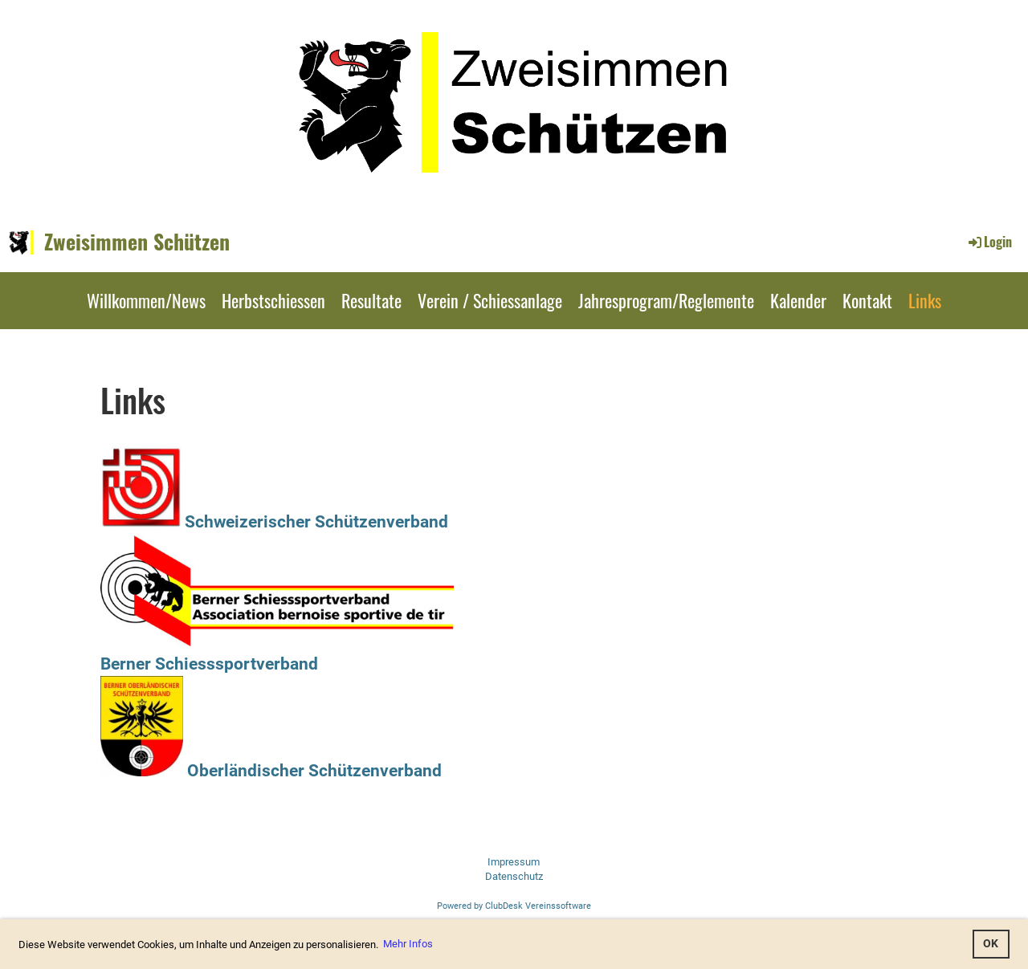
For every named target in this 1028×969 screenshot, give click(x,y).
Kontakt (867, 300)
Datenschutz (514, 876)
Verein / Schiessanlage (490, 300)
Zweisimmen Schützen (137, 241)
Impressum (513, 862)
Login (989, 241)
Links (924, 300)
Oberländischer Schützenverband (271, 770)
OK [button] (990, 944)
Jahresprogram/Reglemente (666, 300)
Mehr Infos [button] (408, 944)
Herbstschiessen (273, 300)
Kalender (798, 300)
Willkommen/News (146, 300)
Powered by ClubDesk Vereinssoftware (514, 906)
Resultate (371, 300)
